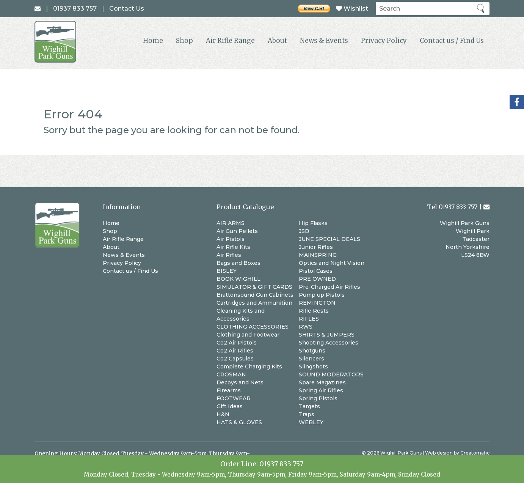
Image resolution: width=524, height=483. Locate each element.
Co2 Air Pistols (237, 342)
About (277, 40)
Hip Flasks (313, 223)
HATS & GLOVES (239, 422)
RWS (305, 326)
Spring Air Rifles (321, 390)
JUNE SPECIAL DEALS (329, 239)
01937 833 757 (281, 463)
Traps (306, 414)
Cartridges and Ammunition (254, 302)
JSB (304, 231)
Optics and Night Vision (331, 263)
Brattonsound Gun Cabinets (255, 294)
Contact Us (126, 8)
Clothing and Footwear (248, 334)
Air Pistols (231, 239)
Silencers (311, 358)
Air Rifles (229, 255)
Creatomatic (474, 453)
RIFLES (309, 318)
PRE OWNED (317, 278)
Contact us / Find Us (452, 40)
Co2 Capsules (235, 358)
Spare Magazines (322, 382)
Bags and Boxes (238, 263)
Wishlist (352, 8)
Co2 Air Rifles (235, 350)
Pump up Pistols (322, 294)
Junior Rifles (316, 247)
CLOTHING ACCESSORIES (253, 326)
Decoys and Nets (240, 382)
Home (153, 40)
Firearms (229, 390)
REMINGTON (317, 302)
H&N (223, 414)
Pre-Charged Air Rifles (329, 286)
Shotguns (312, 350)
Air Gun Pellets (237, 231)
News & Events (324, 40)
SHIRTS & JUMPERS (327, 334)
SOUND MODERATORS (331, 374)
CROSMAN (231, 374)
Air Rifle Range (230, 40)
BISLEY (227, 270)
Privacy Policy (384, 40)
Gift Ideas (230, 406)
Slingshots (313, 366)
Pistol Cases (316, 270)
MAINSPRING (318, 255)
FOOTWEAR (234, 398)
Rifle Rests (314, 310)
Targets (309, 406)
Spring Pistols (318, 398)
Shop (184, 40)
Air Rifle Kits (233, 247)
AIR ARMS (231, 223)
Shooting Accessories (328, 342)
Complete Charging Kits (249, 366)
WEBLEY (311, 422)
